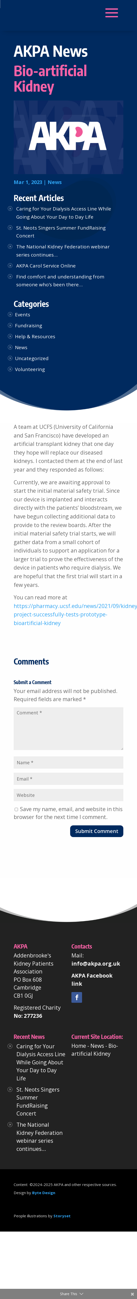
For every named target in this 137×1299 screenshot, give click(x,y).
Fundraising (28, 325)
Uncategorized (32, 358)
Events (22, 314)
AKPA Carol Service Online (46, 265)
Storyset (62, 1215)
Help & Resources (35, 336)
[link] (76, 997)
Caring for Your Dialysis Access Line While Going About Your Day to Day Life (40, 1062)
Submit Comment (96, 831)
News (55, 182)
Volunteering (30, 369)
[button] (39, 13)
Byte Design (43, 1192)
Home (78, 1045)
